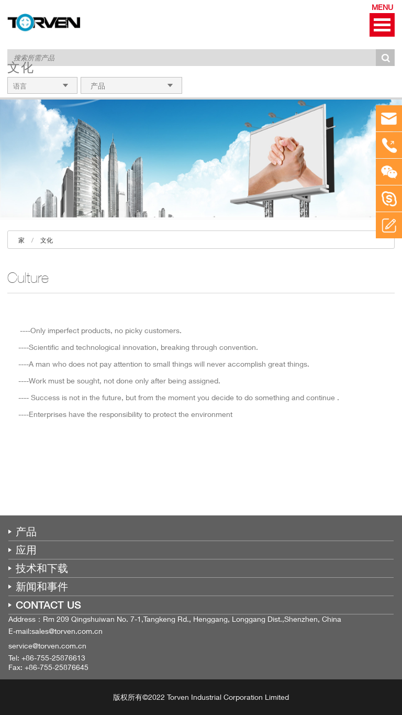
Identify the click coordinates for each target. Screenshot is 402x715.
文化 (46, 240)
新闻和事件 (42, 586)
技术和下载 (42, 568)
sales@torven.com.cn (67, 630)
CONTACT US (48, 605)
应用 (26, 550)
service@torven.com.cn (47, 645)
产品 (26, 531)
